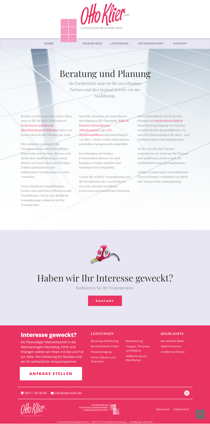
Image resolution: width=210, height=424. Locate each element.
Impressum (163, 409)
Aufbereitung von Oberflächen (136, 358)
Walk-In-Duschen (171, 346)
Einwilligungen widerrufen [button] (141, 422)
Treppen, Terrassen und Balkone (138, 348)
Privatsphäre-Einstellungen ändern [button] (73, 422)
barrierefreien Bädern (168, 121)
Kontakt (180, 43)
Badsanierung (134, 341)
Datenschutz (181, 409)
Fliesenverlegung (101, 352)
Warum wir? (92, 43)
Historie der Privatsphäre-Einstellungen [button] (109, 422)
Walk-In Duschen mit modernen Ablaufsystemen (104, 125)
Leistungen (119, 43)
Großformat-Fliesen (173, 352)
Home (49, 43)
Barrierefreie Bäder (172, 341)
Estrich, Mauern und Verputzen (103, 359)
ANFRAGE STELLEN (51, 373)
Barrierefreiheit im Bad (105, 346)
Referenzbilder (150, 43)
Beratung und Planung (104, 341)
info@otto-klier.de (68, 393)
